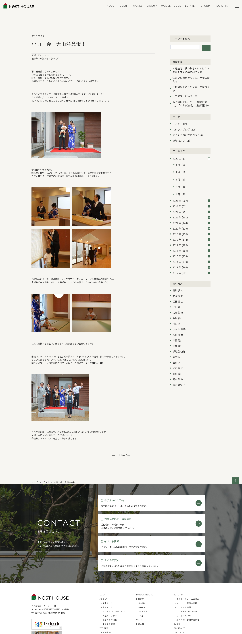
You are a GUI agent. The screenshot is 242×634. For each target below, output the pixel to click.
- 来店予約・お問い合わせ (187, 587)
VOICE (139, 587)
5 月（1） (181, 162)
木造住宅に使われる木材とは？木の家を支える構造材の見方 (191, 68)
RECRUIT (217, 10)
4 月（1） (181, 168)
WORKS (134, 10)
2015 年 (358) (191, 245)
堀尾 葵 (177, 307)
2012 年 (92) (191, 262)
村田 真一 (178, 313)
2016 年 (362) (191, 240)
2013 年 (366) (191, 256)
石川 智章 (178, 324)
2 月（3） (181, 179)
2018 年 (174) (191, 229)
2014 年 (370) (191, 251)
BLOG (176, 591)
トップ (34, 482)
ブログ (46, 482)
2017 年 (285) (191, 234)
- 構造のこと (107, 570)
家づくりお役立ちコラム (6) (188, 133)
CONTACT (178, 599)
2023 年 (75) (191, 201)
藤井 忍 (177, 346)
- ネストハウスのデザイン (113, 578)
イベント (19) (180, 122)
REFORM (201, 10)
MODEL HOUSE (167, 10)
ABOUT (107, 10)
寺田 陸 (177, 329)
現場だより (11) (181, 139)
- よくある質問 (108, 591)
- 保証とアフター (109, 583)
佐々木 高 (178, 285)
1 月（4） (181, 184)
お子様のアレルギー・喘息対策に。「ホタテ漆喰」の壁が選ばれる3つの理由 (191, 102)
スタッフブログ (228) (184, 128)
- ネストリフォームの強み (187, 566)
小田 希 (177, 296)
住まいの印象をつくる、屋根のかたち (191, 78)
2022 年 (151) (191, 206)
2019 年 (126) (191, 223)
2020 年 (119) (191, 218)
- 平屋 (141, 583)
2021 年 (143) (191, 212)
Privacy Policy (40, 630)
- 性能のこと (107, 574)
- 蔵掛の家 (143, 578)
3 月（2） (181, 173)
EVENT (120, 10)
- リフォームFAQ (183, 583)
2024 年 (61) (191, 195)
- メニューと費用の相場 (186, 570)
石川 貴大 (178, 279)
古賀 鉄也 (178, 302)
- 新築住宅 (106, 599)
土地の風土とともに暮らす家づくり (191, 87)
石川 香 (177, 352)
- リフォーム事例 (183, 574)
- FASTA (141, 570)
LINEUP (148, 10)
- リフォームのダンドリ (186, 578)
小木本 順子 (179, 318)
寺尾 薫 (177, 335)
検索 (206, 47)
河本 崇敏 (178, 368)
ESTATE (186, 10)
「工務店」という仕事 (185, 94)
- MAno (141, 574)
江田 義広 (178, 290)
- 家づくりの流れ (109, 587)
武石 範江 (178, 357)
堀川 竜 (177, 363)
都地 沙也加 (179, 340)
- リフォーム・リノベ (111, 603)
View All (124, 455)
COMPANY (179, 595)
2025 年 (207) (191, 190)
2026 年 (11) (191, 157)
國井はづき (179, 374)
